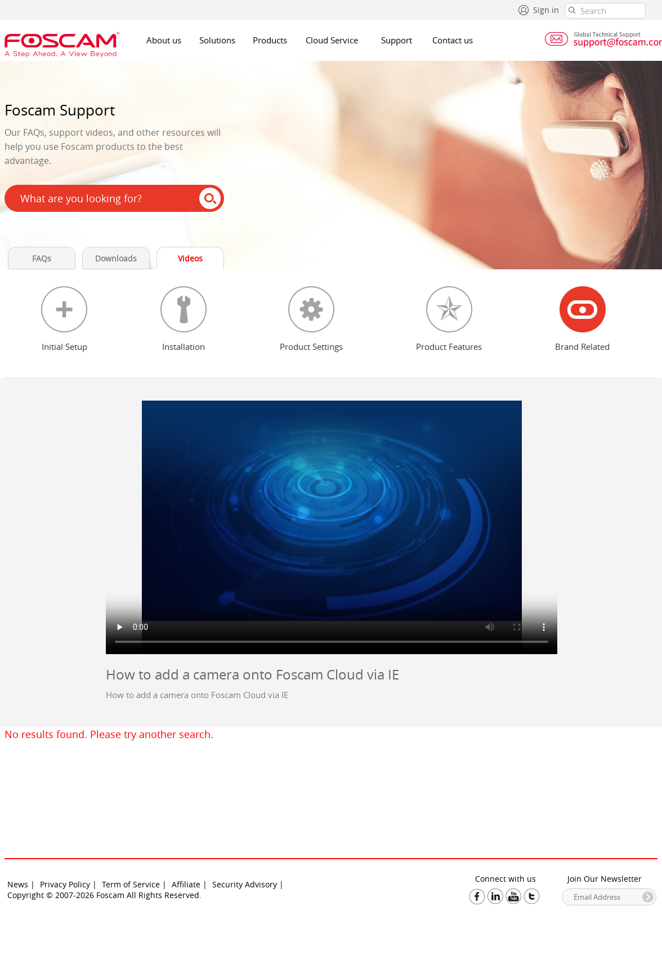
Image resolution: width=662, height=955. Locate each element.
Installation (183, 346)
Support (396, 40)
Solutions (217, 40)
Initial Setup (64, 346)
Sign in (546, 10)
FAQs (41, 258)
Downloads (116, 258)
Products (270, 40)
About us (163, 40)
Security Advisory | (248, 884)
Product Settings (311, 346)
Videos (190, 258)
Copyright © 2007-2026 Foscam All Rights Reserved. (104, 895)
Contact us (452, 40)
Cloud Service (332, 40)
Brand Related (582, 346)
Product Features (449, 346)
